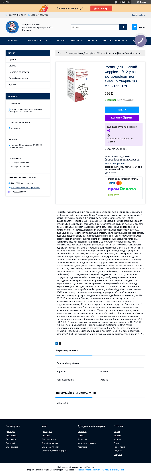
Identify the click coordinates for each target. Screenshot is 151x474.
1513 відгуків (124, 2)
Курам (117, 431)
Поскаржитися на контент (89, 470)
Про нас (60, 40)
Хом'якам (82, 447)
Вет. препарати (49, 439)
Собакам (82, 431)
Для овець (11, 439)
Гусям (116, 443)
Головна (13, 40)
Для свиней (11, 435)
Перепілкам (119, 447)
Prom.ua (90, 467)
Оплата (92, 40)
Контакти (77, 40)
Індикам (117, 439)
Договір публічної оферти (54, 451)
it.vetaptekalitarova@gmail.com (25, 187)
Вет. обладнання (50, 443)
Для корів (10, 431)
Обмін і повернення (18, 78)
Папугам (118, 454)
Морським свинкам (87, 443)
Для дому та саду (50, 447)
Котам (81, 435)
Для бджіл (47, 431)
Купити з (121, 117)
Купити (122, 109)
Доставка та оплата (114, 40)
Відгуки (12, 84)
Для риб (46, 435)
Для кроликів (12, 447)
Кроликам (82, 439)
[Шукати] (123, 27)
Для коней (10, 443)
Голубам (118, 451)
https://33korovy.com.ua (22, 183)
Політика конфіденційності (112, 470)
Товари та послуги (35, 40)
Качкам (117, 435)
